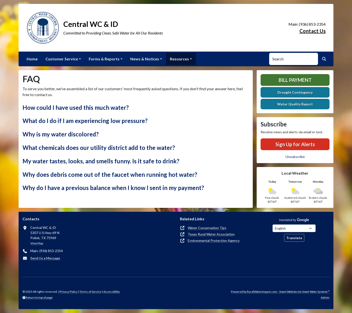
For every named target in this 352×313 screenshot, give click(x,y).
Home (32, 58)
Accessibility (111, 291)
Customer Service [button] (61, 58)
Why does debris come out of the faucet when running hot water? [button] (109, 174)
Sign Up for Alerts (295, 144)
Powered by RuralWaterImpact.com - (280, 291)
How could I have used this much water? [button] (75, 107)
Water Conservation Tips (207, 228)
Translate (294, 238)
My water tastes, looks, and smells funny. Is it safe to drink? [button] (100, 161)
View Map (36, 243)
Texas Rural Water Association (211, 234)
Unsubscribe (295, 157)
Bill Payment (295, 80)
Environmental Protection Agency (214, 240)
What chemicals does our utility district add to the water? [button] (98, 147)
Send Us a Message (45, 258)
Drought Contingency (295, 92)
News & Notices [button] (144, 58)
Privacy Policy (68, 291)
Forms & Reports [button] (104, 58)
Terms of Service (90, 291)
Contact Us (312, 31)
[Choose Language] (294, 228)
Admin (325, 297)
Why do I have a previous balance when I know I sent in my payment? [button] (113, 187)
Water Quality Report (295, 104)
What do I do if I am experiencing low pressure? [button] (85, 120)
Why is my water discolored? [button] (60, 134)
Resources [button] (179, 58)
